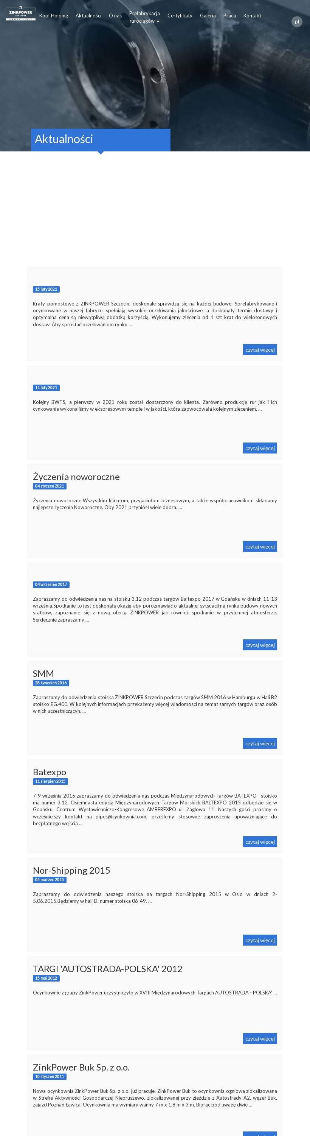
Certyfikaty (179, 15)
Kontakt (252, 15)
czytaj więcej (260, 349)
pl (297, 22)
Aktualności (88, 15)
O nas (115, 15)
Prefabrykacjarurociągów (144, 17)
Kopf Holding (53, 15)
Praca (229, 15)
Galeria (208, 15)
